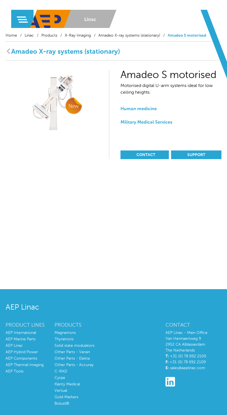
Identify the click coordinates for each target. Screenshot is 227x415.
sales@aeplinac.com (187, 368)
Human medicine (138, 109)
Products (49, 35)
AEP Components (21, 358)
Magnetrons (65, 333)
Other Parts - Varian (72, 352)
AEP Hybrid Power (22, 352)
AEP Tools (14, 371)
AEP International (21, 333)
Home (11, 35)
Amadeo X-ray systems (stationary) (129, 35)
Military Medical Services (146, 122)
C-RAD (61, 371)
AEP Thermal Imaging (25, 365)
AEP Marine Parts (21, 339)
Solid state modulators (74, 346)
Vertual (61, 391)
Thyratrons (64, 339)
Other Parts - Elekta (72, 358)
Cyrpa (60, 378)
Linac (29, 35)
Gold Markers (66, 397)
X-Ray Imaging (78, 35)
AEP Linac (14, 346)
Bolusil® (62, 403)
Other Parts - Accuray (74, 365)
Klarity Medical (67, 384)
